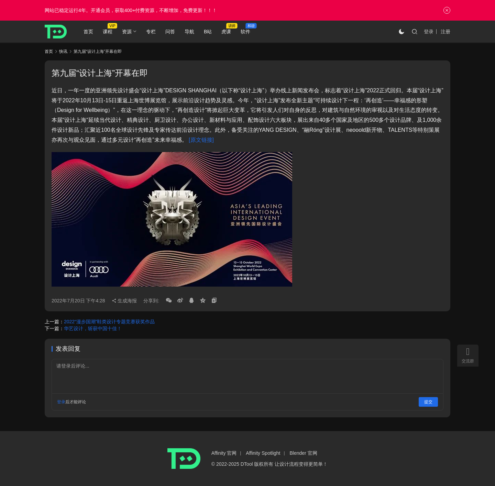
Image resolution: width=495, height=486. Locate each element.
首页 (88, 31)
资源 (127, 31)
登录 (428, 31)
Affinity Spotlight (263, 453)
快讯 (63, 51)
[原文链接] (201, 140)
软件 (245, 31)
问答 (170, 31)
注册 (445, 31)
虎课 (226, 31)
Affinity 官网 (224, 453)
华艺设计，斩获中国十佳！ (93, 328)
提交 (428, 402)
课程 (107, 31)
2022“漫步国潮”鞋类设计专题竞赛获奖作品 (109, 321)
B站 (208, 31)
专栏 (151, 31)
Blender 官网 (303, 453)
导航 (189, 31)
